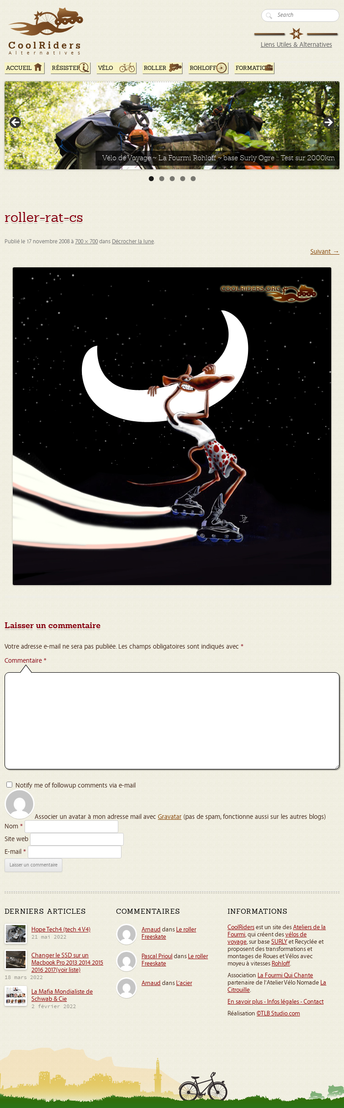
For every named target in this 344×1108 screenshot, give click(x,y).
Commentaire (25, 660)
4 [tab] (182, 178)
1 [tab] (151, 178)
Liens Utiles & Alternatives (296, 44)
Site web (16, 839)
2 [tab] (161, 178)
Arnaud (151, 929)
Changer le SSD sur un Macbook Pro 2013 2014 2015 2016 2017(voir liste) (67, 962)
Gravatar (170, 816)
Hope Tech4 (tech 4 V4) (61, 929)
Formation (253, 68)
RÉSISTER (66, 68)
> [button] (328, 123)
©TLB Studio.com (278, 1013)
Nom (14, 826)
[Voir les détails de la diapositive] (172, 125)
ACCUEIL (19, 68)
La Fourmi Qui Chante (285, 975)
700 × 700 (86, 242)
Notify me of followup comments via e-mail (75, 785)
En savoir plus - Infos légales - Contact (276, 1002)
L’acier (184, 983)
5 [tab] (193, 178)
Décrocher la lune (133, 242)
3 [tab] (172, 178)
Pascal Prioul (157, 956)
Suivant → (324, 251)
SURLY (279, 942)
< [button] (16, 123)
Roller (155, 68)
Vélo (105, 68)
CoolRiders (241, 927)
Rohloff (203, 68)
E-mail (15, 851)
